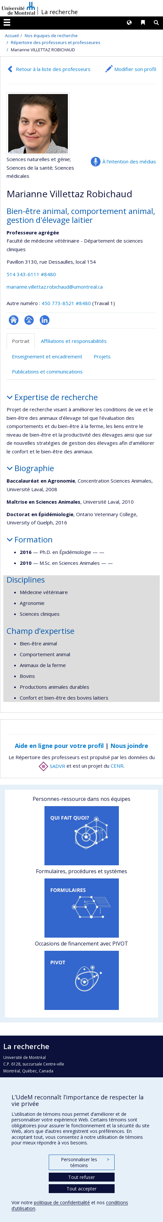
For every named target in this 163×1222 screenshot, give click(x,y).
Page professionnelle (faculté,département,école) (29, 320)
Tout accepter (81, 1189)
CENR (117, 766)
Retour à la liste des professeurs (53, 69)
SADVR (52, 766)
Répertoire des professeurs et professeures (55, 42)
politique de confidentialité (62, 1202)
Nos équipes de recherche (51, 35)
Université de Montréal (18, 8)
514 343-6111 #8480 (31, 274)
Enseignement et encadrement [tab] (47, 356)
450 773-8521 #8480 (66, 303)
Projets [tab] (102, 356)
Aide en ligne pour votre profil (59, 746)
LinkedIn (45, 320)
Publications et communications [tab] (47, 371)
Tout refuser (81, 1177)
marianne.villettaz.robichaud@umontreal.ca (55, 286)
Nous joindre (129, 746)
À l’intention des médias (129, 161)
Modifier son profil (135, 69)
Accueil (12, 35)
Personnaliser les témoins (85, 1162)
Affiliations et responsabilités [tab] (74, 341)
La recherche (59, 12)
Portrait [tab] (21, 341)
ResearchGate (14, 320)
